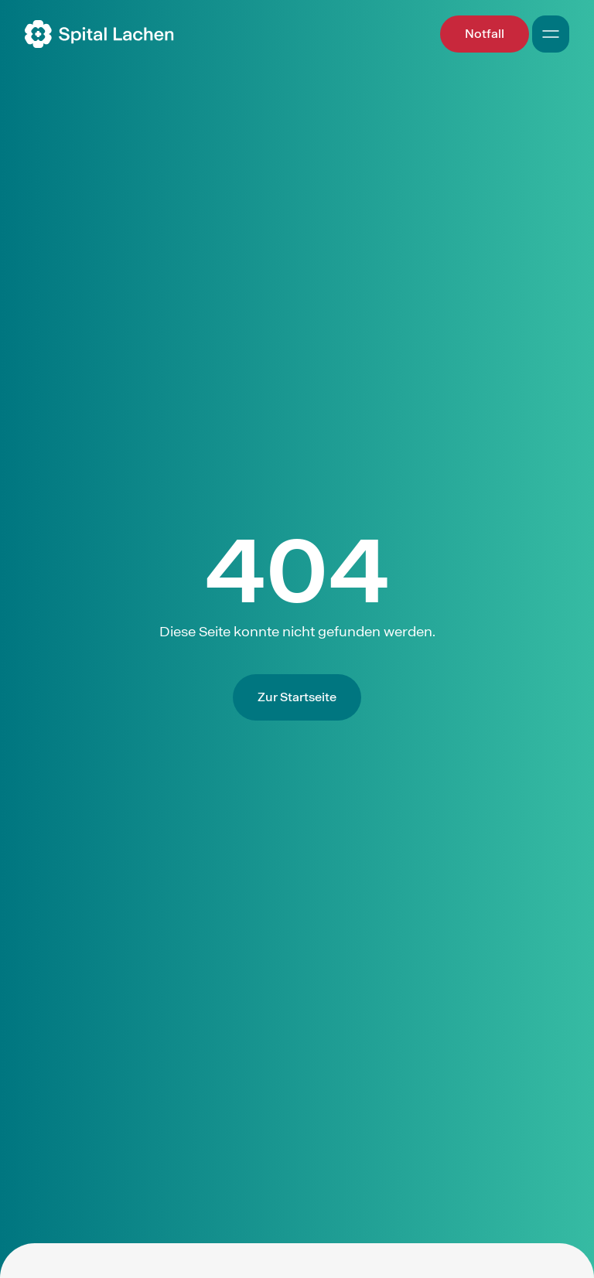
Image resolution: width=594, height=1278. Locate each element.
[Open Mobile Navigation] (550, 34)
